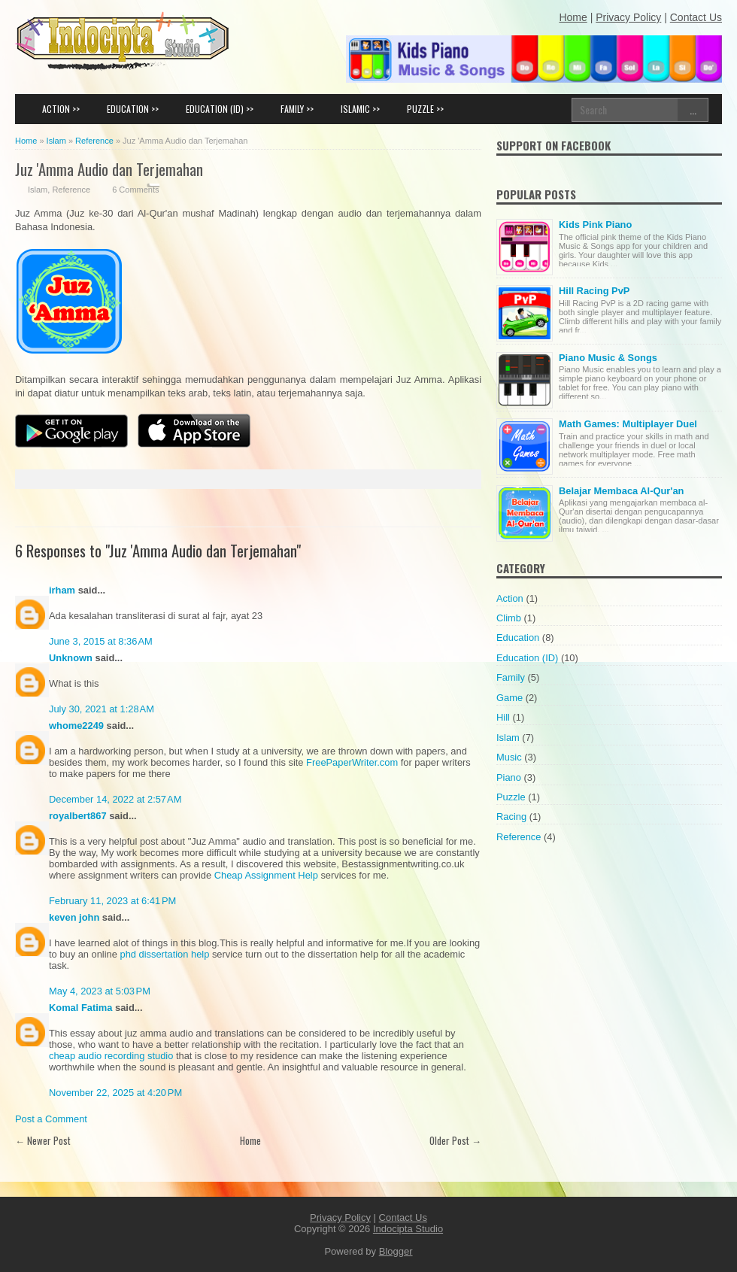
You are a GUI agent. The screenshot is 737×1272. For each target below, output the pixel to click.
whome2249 (76, 725)
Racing (511, 816)
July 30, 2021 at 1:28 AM (101, 709)
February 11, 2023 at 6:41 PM (112, 900)
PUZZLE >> (425, 108)
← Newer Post (43, 1140)
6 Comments (135, 189)
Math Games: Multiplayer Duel (628, 424)
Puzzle (511, 797)
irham (62, 590)
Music (509, 757)
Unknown (71, 657)
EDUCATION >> (133, 108)
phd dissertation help (165, 954)
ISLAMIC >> (360, 108)
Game (509, 697)
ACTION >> (61, 108)
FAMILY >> (297, 108)
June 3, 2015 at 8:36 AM (101, 641)
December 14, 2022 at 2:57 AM (115, 799)
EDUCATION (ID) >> (219, 108)
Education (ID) (527, 657)
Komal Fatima (80, 1007)
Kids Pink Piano (595, 224)
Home (250, 1140)
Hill (503, 717)
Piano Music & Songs (608, 357)
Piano (508, 777)
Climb (508, 618)
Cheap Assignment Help (266, 875)
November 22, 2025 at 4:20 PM (115, 1092)
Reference (71, 189)
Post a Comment (51, 1119)
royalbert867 (78, 815)
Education (517, 637)
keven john (74, 917)
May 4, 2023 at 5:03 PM (99, 991)
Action (509, 598)
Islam (37, 189)
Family (510, 677)
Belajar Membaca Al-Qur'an (621, 490)
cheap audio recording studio (111, 1055)
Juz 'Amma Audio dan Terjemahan (109, 169)
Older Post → (455, 1140)
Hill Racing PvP (594, 290)
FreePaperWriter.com (352, 762)
